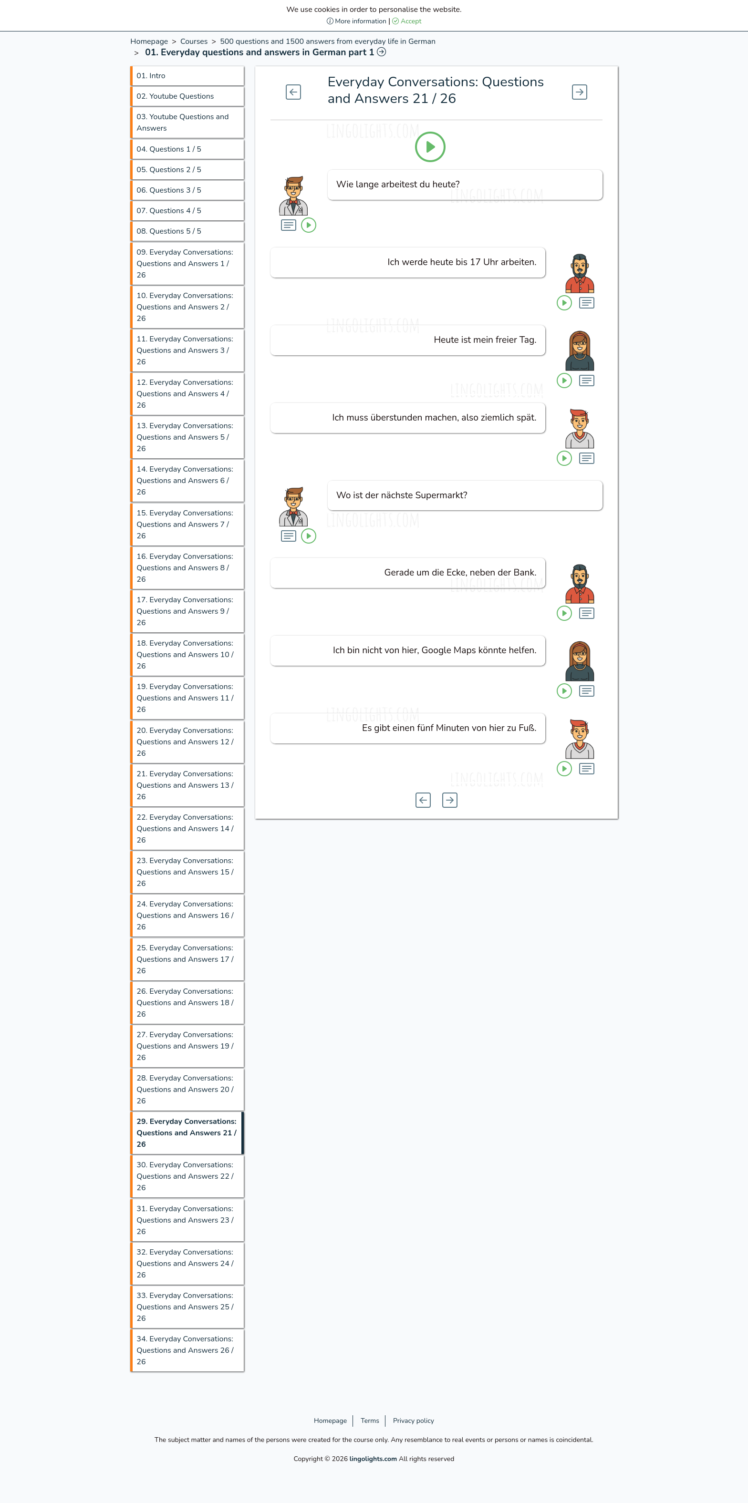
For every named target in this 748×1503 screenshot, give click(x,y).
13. (184, 437)
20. (184, 742)
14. (184, 480)
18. (184, 654)
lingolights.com (373, 1458)
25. (184, 959)
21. (184, 785)
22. (184, 828)
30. (184, 1176)
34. (184, 1350)
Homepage (149, 41)
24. (184, 915)
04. (168, 149)
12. (184, 394)
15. (184, 524)
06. (168, 190)
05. (168, 170)
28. (184, 1089)
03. (182, 123)
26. (184, 1002)
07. (168, 211)
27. (184, 1046)
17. (184, 611)
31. (184, 1220)
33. (184, 1307)
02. (175, 96)
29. (186, 1133)
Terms (370, 1420)
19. (184, 698)
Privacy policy (413, 1420)
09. (184, 263)
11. (184, 350)
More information (356, 21)
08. (168, 231)
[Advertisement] (62, 179)
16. (184, 568)
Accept (406, 21)
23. (184, 872)
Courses (194, 41)
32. (184, 1263)
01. (150, 76)
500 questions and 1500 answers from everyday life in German (328, 41)
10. (184, 307)
